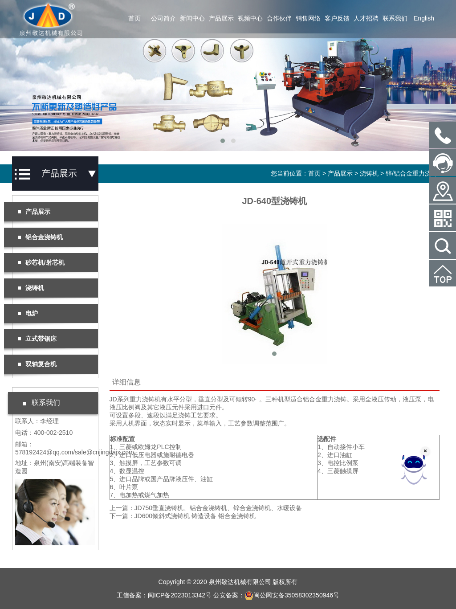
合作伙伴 (279, 18)
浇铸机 (369, 173)
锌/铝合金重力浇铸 (411, 173)
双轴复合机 (37, 364)
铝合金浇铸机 (40, 237)
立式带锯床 (37, 338)
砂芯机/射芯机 (41, 262)
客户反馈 (337, 18)
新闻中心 (192, 18)
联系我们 (395, 18)
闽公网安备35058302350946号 (291, 595)
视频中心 (250, 18)
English (424, 18)
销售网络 (308, 18)
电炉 (27, 313)
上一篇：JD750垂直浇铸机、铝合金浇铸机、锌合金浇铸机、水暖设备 (206, 507)
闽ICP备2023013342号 (180, 595)
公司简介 (163, 18)
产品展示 (221, 18)
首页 (134, 18)
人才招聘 (366, 18)
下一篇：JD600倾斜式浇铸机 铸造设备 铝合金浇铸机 (183, 515)
